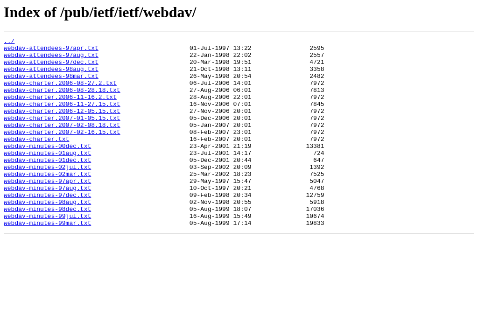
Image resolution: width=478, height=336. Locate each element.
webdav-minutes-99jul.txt (47, 252)
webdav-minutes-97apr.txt (47, 210)
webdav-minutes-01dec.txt (47, 185)
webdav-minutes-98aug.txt (47, 235)
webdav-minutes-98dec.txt (47, 243)
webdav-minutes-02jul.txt (47, 193)
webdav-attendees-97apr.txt (51, 50)
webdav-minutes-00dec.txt (47, 168)
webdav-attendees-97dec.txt (51, 67)
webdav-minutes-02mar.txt (47, 201)
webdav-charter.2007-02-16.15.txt (62, 151)
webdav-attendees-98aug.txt (51, 75)
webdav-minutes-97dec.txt (47, 227)
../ (9, 42)
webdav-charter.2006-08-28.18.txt (62, 101)
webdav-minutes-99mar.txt (47, 260)
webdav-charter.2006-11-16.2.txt (60, 109)
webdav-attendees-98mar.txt (51, 84)
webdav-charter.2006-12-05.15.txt (62, 126)
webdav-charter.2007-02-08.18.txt (62, 143)
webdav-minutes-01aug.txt (47, 176)
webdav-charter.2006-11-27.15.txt (62, 117)
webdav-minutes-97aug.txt (47, 218)
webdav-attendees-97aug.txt (51, 59)
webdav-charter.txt (36, 159)
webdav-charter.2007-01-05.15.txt (62, 134)
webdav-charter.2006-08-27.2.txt (60, 92)
